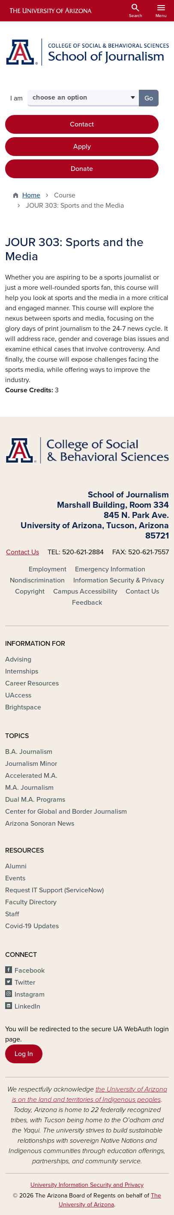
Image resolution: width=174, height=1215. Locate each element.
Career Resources (32, 683)
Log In (24, 1054)
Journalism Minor (31, 763)
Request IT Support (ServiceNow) (54, 890)
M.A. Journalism (29, 787)
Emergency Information (110, 569)
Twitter (25, 982)
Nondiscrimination (37, 580)
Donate (82, 169)
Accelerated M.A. (31, 775)
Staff (12, 914)
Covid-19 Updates (32, 926)
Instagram (30, 994)
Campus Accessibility (85, 591)
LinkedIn (27, 1006)
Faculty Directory (31, 902)
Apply (82, 146)
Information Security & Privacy (118, 580)
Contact (82, 124)
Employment (47, 569)
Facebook (30, 970)
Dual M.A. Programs (35, 799)
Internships (21, 671)
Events (15, 878)
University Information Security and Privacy (87, 1185)
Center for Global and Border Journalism (66, 811)
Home (31, 195)
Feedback (87, 602)
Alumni (16, 866)
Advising (18, 659)
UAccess (18, 695)
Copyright (30, 591)
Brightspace (23, 707)
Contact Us (22, 552)
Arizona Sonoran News (39, 823)
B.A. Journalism (28, 751)
